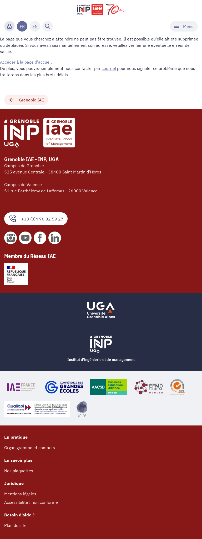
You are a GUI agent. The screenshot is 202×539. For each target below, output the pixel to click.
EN (35, 26)
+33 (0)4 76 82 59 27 (35, 218)
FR (22, 26)
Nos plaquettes (18, 470)
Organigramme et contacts (29, 447)
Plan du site (15, 525)
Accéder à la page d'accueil (26, 62)
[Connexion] (9, 26)
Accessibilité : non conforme (31, 502)
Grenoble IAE (26, 100)
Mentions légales (20, 493)
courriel (109, 68)
